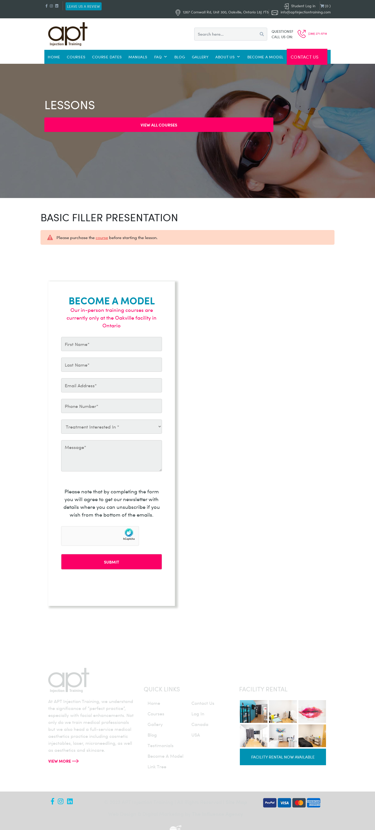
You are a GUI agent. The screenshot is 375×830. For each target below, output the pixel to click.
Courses (76, 56)
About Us (228, 56)
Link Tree (157, 766)
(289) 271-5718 (312, 33)
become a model (165, 756)
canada (199, 724)
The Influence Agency (217, 813)
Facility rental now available (283, 757)
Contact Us (305, 57)
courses (156, 713)
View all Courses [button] (159, 125)
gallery (155, 724)
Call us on (282, 36)
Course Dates (107, 56)
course (102, 237)
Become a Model (265, 56)
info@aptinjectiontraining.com (306, 12)
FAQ (161, 56)
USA (195, 735)
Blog (179, 56)
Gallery (200, 56)
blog (152, 735)
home (154, 703)
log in (197, 713)
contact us (202, 703)
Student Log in (299, 5)
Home (54, 56)
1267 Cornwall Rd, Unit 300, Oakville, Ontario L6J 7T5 (222, 12)
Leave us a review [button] (83, 6)
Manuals (137, 56)
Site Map (236, 801)
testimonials (161, 745)
